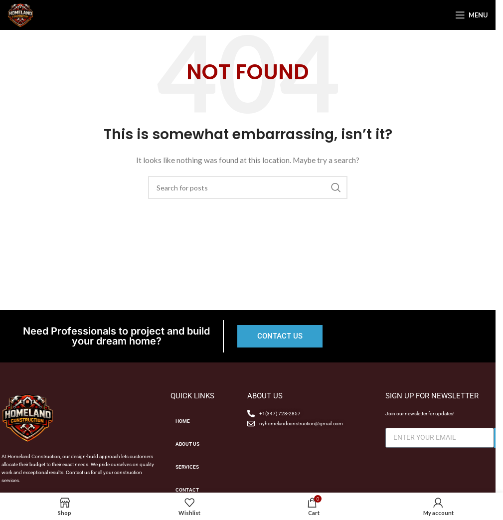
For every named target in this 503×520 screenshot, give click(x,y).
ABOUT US (187, 444)
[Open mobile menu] (471, 15)
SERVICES (187, 467)
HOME (182, 421)
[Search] (247, 187)
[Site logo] (20, 14)
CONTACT (187, 490)
